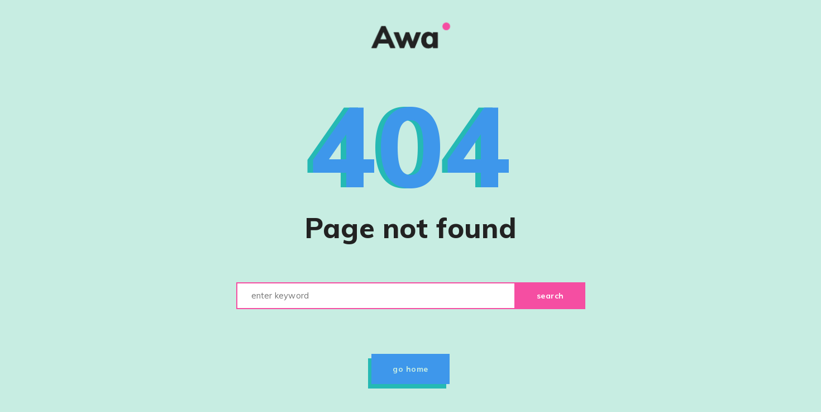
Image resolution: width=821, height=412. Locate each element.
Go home (410, 369)
